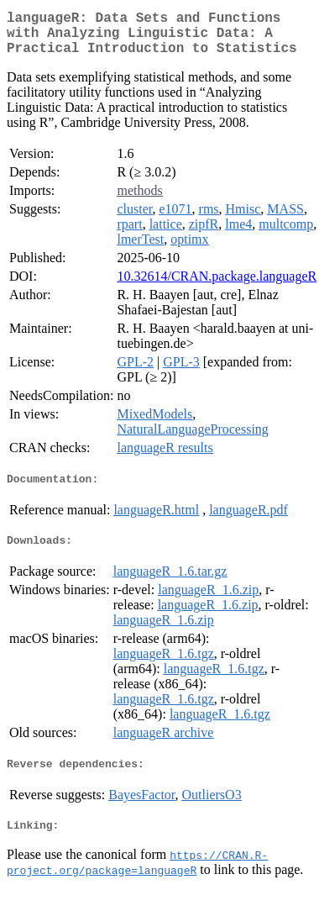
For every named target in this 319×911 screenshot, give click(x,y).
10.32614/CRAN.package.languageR (216, 286)
